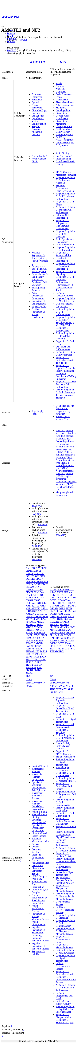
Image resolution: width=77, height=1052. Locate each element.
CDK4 (67, 600)
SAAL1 (43, 651)
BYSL (38, 570)
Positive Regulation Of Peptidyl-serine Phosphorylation (65, 1009)
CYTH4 (29, 584)
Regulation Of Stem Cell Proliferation (65, 353)
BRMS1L (30, 570)
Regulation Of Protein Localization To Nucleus (65, 360)
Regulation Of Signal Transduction (66, 720)
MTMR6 (38, 627)
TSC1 (64, 648)
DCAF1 (72, 605)
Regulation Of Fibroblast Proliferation (62, 843)
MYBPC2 (60, 630)
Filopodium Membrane (61, 122)
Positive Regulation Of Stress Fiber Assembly (65, 336)
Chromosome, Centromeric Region (38, 871)
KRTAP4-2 (31, 613)
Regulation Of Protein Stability (63, 254)
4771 (52, 676)
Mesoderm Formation (66, 175)
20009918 (60, 535)
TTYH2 (72, 648)
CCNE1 (53, 600)
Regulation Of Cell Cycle (38, 952)
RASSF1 (70, 638)
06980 (53, 679)
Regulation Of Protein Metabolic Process (64, 786)
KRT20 (36, 608)
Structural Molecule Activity (40, 840)
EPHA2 (59, 611)
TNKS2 (38, 662)
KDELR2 (54, 622)
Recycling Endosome (37, 127)
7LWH (59, 692)
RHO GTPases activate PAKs (63, 417)
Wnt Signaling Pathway (38, 289)
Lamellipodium (63, 110)
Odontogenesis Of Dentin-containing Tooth (64, 288)
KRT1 (28, 605)
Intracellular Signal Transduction (65, 873)
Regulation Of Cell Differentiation (65, 814)
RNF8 (36, 651)
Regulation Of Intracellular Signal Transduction (65, 708)
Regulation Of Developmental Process (63, 939)
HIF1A (71, 616)
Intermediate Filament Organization (38, 777)
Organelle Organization (38, 856)
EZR (74, 611)
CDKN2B (61, 603)
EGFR (62, 608)
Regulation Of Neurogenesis (62, 329)
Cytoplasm (37, 97)
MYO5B (40, 630)
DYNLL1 (30, 589)
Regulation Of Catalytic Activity (64, 854)
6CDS (53, 692)
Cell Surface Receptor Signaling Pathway (65, 910)
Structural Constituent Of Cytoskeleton (39, 822)
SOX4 (68, 643)
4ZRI (64, 689)
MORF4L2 (31, 624)
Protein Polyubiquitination (40, 861)
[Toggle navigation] (2, 26)
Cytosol (35, 102)
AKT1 (61, 589)
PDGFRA (70, 632)
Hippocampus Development (62, 227)
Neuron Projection (64, 134)
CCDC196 (31, 576)
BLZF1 (44, 568)
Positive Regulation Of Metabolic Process (66, 779)
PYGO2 (67, 635)
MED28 (71, 627)
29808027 (36, 546)
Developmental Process (63, 903)
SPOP (43, 656)
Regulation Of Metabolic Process (64, 946)
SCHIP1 (61, 640)
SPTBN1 (54, 646)
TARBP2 (70, 646)
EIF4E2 (29, 592)
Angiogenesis (38, 266)
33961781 (23, 40)
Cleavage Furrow (64, 126)
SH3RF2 (30, 654)
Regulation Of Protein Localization (65, 972)
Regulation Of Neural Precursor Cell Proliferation (66, 384)
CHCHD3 (37, 581)
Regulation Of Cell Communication (65, 725)
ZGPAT (29, 673)
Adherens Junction (65, 105)
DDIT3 (44, 584)
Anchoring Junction (37, 133)
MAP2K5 (54, 624)
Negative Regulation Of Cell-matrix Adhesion (65, 180)
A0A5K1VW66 (57, 686)
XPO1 (61, 651)
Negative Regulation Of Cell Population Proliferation (65, 196)
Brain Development (65, 191)
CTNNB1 (54, 605)
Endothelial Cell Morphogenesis (39, 270)
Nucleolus (60, 89)
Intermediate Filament (38, 770)
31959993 (36, 559)
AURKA (67, 592)
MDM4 (63, 627)
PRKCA (54, 635)
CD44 (61, 600)
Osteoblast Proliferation (62, 259)
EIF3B (69, 608)
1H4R (52, 689)
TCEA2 (35, 659)
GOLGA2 (30, 603)
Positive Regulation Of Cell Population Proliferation (65, 738)
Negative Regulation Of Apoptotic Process (66, 849)
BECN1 (63, 595)
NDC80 (29, 632)
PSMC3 (29, 643)
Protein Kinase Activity (63, 747)
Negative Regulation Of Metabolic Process (40, 946)
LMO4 (44, 616)
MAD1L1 (30, 619)
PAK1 (62, 632)
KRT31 (44, 608)
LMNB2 (30, 616)
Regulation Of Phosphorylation (63, 1015)
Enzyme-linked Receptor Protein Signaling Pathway (65, 880)
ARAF (53, 592)
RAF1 (53, 638)
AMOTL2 (37, 62)
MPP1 (40, 624)
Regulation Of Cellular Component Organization (65, 821)
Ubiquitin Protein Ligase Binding (40, 834)
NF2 (63, 62)
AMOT (29, 568)
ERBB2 (67, 611)
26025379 (36, 505)
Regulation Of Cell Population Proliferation (65, 279)
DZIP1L (39, 589)
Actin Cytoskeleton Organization (38, 296)
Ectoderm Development (62, 186)
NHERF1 (54, 632)
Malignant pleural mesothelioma (64, 493)
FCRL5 (29, 597)
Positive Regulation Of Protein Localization (38, 313)
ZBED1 (29, 670)
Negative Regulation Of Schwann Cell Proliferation (65, 210)
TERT (53, 648)
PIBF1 (44, 635)
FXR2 (36, 597)
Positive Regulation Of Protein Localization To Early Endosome (66, 375)
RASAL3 (39, 646)
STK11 (62, 646)
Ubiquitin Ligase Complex (40, 891)
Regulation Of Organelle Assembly (65, 366)
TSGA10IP (31, 667)
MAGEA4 (41, 619)
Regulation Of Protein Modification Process (66, 980)
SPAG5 (35, 656)
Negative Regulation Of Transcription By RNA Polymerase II (40, 258)
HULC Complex (39, 876)
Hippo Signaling (39, 306)
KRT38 (29, 611)
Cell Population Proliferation (63, 868)
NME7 (29, 635)
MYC (68, 630)
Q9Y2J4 (30, 686)
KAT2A (68, 619)
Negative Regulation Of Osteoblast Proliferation (65, 266)
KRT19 (29, 608)
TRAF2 (29, 664)
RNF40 (29, 651)
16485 (29, 679)
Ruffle (59, 83)
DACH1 (64, 605)
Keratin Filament (40, 766)
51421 (29, 676)
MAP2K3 (64, 622)
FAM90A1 (31, 595)
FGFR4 (53, 613)
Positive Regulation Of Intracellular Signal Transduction (65, 834)
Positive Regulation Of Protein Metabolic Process (66, 861)
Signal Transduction (65, 756)
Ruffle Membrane (64, 129)
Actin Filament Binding (39, 160)
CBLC (53, 597)
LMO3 (37, 616)
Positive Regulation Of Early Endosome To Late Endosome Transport (65, 393)
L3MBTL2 (42, 613)
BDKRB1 (54, 595)
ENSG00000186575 (59, 682)
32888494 (37, 513)
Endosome (37, 99)
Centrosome (37, 865)
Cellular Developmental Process (63, 966)
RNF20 (38, 648)
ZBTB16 (38, 670)
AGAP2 (54, 589)
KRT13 (35, 605)
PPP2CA (30, 638)
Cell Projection (39, 123)
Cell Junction (38, 115)
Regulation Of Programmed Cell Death (64, 996)
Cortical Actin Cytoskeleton (62, 117)
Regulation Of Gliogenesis (62, 221)
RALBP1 (30, 646)
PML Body (37, 879)
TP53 (58, 648)
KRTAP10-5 (39, 611)
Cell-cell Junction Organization (64, 305)
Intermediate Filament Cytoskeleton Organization (38, 805)
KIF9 (46, 603)
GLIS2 (67, 613)
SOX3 (61, 643)
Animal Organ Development (62, 768)
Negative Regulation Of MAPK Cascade (65, 299)
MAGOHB (31, 622)
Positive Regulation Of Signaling (65, 809)
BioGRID (11, 50)
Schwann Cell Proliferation (62, 216)
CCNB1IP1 (62, 597)
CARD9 (29, 573)
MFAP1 (40, 622)
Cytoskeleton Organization (38, 829)
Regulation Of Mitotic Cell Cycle (64, 1021)
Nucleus (59, 86)
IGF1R (53, 619)
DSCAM (30, 587)
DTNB (38, 587)
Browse (11, 33)
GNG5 (37, 600)
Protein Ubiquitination (38, 923)
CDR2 (29, 581)
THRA (42, 659)
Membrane (61, 107)
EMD (52, 611)
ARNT (60, 592)
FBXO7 (40, 595)
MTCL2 (29, 627)
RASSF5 (30, 648)
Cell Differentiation (65, 244)
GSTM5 (39, 603)
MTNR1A (30, 630)
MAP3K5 (64, 624)
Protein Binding (39, 156)
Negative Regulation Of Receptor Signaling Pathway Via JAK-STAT (65, 321)
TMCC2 (30, 662)
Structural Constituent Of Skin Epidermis (39, 787)
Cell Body (60, 137)
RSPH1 (53, 640)
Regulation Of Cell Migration (39, 302)
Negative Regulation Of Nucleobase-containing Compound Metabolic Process (40, 934)
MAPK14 (54, 627)
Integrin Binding (64, 156)
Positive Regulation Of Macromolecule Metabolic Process (65, 896)
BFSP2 (36, 568)
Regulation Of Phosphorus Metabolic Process (64, 888)
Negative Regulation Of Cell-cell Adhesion (65, 234)
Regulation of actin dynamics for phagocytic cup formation (65, 409)
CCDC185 (39, 573)
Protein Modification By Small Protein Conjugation (39, 899)
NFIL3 (41, 632)
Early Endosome (64, 94)
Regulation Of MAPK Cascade (63, 752)
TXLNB (54, 651)
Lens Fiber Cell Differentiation (63, 348)
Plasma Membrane (37, 106)
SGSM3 (54, 643)
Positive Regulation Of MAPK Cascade (65, 951)
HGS (64, 616)
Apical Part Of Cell (65, 140)
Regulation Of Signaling (62, 731)
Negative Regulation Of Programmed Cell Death (66, 794)
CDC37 (39, 579)
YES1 (39, 667)
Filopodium (61, 113)
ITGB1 (60, 619)
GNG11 (29, 600)
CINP (45, 581)
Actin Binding (62, 153)
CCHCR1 (30, 579)
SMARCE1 (40, 654)
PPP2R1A (39, 638)
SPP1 (28, 659)
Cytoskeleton (62, 99)
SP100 (29, 656)
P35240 (69, 686)
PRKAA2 (30, 640)
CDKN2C (71, 603)
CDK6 (53, 603)
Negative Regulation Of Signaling (65, 916)
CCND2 (72, 597)
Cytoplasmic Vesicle (38, 119)
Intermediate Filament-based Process (39, 796)
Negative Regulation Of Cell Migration (65, 248)
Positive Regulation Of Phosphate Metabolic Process (65, 931)
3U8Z (59, 689)
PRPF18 (39, 640)
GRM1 (53, 616)
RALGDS (61, 638)
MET (52, 630)
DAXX (37, 584)
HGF (59, 616)
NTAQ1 (36, 635)
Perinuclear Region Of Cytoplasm (65, 144)
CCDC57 (40, 576)
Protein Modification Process (38, 908)
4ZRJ (70, 689)
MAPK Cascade (63, 172)
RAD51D (38, 643)
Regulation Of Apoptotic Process (64, 294)
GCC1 (43, 597)
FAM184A (39, 592)
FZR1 (60, 613)
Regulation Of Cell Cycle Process (65, 774)
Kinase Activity (63, 743)
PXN (60, 635)
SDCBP (69, 640)
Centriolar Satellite (36, 850)
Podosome (37, 94)
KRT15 (43, 605)
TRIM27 (38, 664)
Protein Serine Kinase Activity (63, 1002)
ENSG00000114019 (35, 682)
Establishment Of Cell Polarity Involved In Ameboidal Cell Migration (40, 279)
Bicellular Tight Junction (39, 111)
